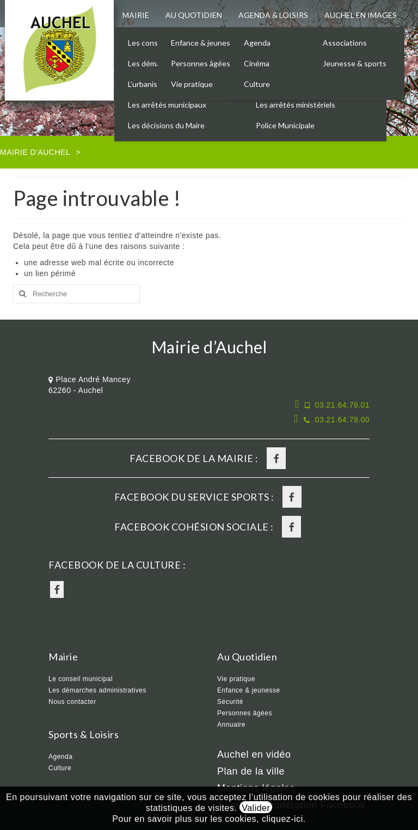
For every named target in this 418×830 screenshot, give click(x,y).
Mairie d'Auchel (35, 152)
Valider (256, 808)
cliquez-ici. (284, 818)
